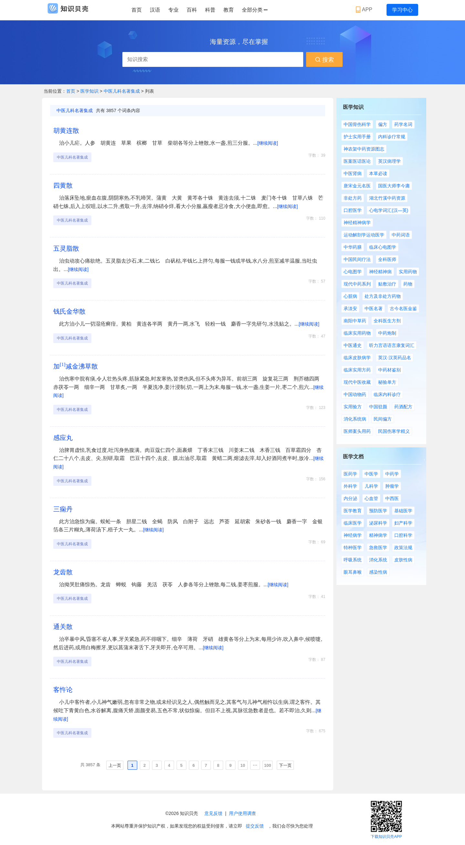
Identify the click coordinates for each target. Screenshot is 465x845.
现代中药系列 (357, 284)
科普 (210, 10)
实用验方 (353, 406)
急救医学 (378, 547)
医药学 (350, 473)
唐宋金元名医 (357, 185)
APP (365, 9)
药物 (407, 284)
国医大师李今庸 (394, 185)
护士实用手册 (357, 136)
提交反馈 (255, 826)
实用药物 (408, 271)
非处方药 (353, 198)
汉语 (155, 10)
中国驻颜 (378, 406)
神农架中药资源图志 (364, 148)
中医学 (371, 473)
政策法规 (403, 547)
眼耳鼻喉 (353, 572)
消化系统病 (355, 419)
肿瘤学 (392, 486)
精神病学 (378, 535)
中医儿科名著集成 (122, 91)
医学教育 (353, 510)
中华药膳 (353, 247)
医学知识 (90, 91)
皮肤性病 (403, 559)
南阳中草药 (355, 320)
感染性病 (378, 572)
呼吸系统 (353, 559)
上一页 (114, 765)
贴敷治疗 (387, 284)
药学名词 (403, 124)
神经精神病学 (357, 222)
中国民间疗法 (357, 259)
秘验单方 (387, 382)
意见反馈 (213, 813)
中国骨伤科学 (357, 124)
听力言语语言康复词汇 (391, 345)
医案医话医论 (357, 161)
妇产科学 (403, 523)
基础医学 (403, 510)
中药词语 (401, 234)
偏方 (382, 124)
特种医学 (353, 547)
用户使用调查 (242, 813)
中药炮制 (387, 333)
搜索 (324, 60)
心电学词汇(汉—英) (388, 210)
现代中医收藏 (357, 382)
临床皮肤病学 (357, 357)
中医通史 (353, 345)
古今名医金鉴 (403, 308)
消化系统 (378, 559)
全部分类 (254, 10)
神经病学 (353, 535)
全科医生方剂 (387, 320)
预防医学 (378, 510)
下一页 (285, 765)
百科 (192, 10)
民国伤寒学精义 (394, 431)
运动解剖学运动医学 (364, 234)
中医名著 (374, 308)
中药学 (392, 473)
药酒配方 (403, 406)
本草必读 (378, 173)
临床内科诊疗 (387, 394)
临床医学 (353, 523)
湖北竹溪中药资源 (387, 198)
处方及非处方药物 (383, 296)
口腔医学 (353, 210)
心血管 (371, 498)
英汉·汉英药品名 (394, 357)
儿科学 (371, 486)
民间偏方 (383, 419)
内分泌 (350, 498)
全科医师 (387, 259)
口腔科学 (403, 535)
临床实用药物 (357, 333)
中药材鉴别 (389, 369)
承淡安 (350, 308)
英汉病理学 (389, 161)
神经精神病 (380, 271)
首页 (136, 10)
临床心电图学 (382, 247)
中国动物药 (355, 394)
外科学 (350, 486)
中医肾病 (353, 173)
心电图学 (353, 271)
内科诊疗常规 (391, 136)
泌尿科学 (378, 523)
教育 (228, 10)
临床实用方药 (357, 369)
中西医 (392, 498)
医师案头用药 (357, 431)
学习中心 (402, 10)
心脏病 (350, 296)
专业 (173, 10)
